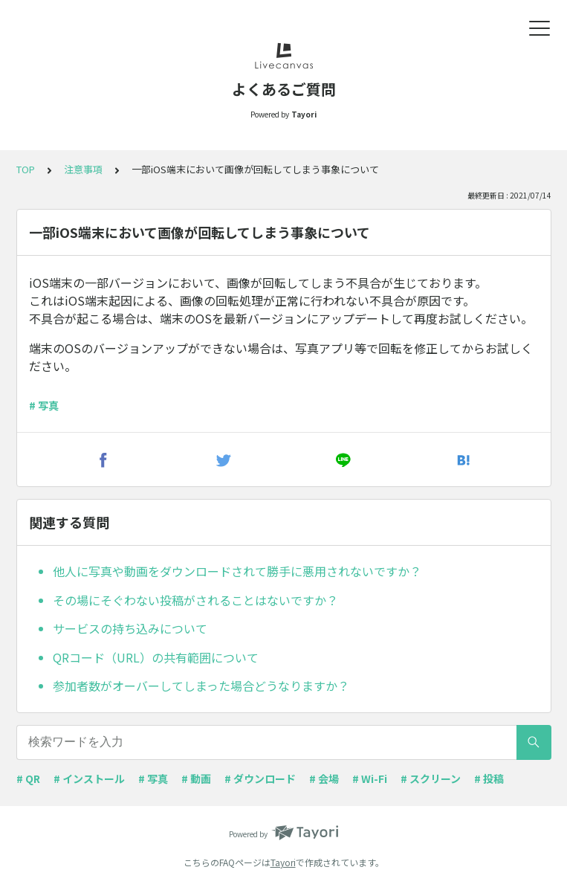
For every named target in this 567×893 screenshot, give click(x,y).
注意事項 (83, 169)
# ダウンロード (260, 778)
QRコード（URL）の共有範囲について (156, 657)
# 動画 (196, 778)
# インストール (89, 778)
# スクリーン (431, 778)
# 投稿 (489, 778)
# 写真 (44, 405)
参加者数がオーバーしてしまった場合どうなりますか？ (201, 685)
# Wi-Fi (369, 778)
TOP (25, 169)
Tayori (283, 862)
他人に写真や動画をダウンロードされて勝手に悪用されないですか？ (237, 571)
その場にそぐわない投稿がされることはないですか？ (195, 600)
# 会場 (324, 778)
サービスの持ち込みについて (130, 628)
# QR (28, 778)
